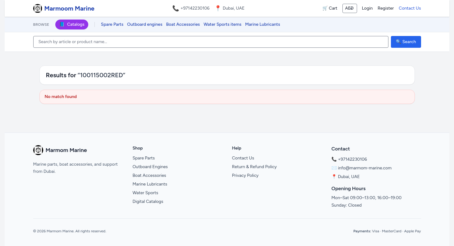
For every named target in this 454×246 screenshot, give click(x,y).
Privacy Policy (245, 175)
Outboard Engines (150, 166)
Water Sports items (222, 24)
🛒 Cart (329, 8)
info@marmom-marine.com (365, 168)
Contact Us (410, 8)
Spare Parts (112, 24)
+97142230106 (195, 8)
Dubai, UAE (349, 176)
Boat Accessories (183, 24)
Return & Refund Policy (254, 166)
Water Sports (145, 192)
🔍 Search (406, 41)
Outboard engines (144, 24)
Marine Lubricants (262, 24)
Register (386, 8)
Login (367, 8)
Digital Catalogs (148, 201)
